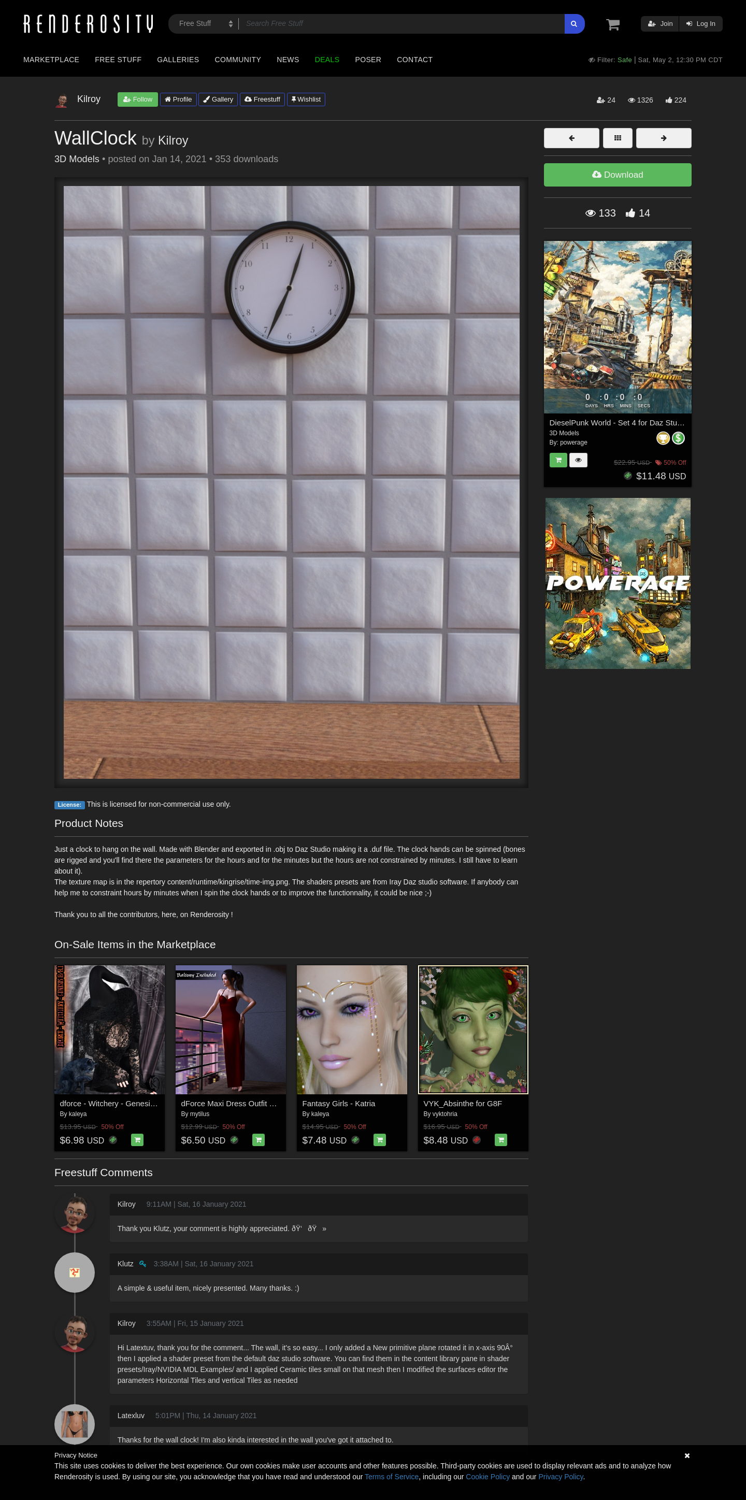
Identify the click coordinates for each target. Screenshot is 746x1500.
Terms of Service (392, 1477)
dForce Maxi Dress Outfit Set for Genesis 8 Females (271, 1103)
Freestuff (262, 99)
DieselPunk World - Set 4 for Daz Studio (619, 422)
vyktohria (445, 1114)
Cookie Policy (488, 1477)
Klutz (126, 1264)
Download (617, 175)
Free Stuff (118, 59)
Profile (178, 99)
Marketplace (51, 59)
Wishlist (306, 99)
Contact (415, 59)
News (288, 59)
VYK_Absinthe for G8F (463, 1103)
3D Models (76, 159)
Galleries (178, 59)
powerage (573, 442)
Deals (327, 59)
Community (238, 59)
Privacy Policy (560, 1477)
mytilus (199, 1114)
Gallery (218, 99)
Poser (368, 59)
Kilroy (173, 140)
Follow (137, 99)
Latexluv (131, 1415)
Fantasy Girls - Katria (339, 1103)
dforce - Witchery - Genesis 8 (110, 1103)
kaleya (78, 1114)
